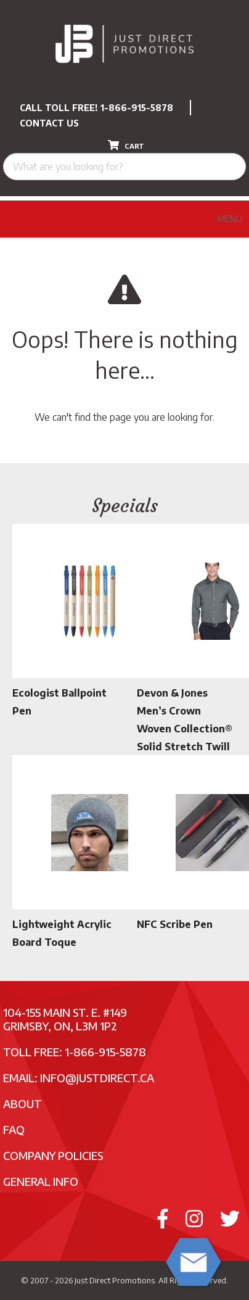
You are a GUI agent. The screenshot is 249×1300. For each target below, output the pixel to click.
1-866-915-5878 (136, 107)
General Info (40, 1181)
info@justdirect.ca (97, 1077)
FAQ (14, 1129)
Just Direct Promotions (115, 1280)
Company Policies (53, 1155)
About (22, 1103)
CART (126, 145)
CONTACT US (49, 123)
